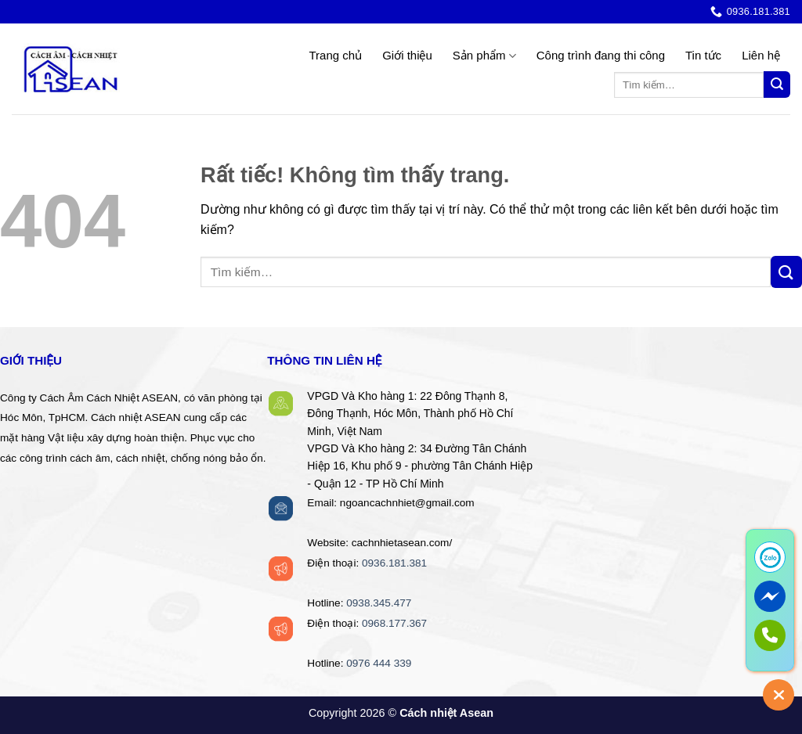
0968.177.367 (394, 623)
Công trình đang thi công (600, 55)
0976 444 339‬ (378, 663)
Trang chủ (335, 55)
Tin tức (703, 55)
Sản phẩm (484, 56)
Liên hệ (761, 55)
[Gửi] (777, 85)
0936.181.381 (394, 563)
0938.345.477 (378, 603)
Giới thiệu (407, 55)
